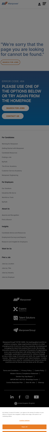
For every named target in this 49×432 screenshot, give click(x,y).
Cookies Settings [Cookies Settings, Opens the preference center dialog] (24, 427)
